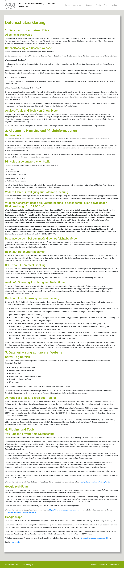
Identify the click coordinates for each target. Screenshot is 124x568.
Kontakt (114, 5)
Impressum (103, 565)
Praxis (98, 5)
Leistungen (77, 5)
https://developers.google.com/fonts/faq (64, 510)
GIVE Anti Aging (27, 565)
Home (67, 5)
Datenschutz (114, 565)
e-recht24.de (15, 542)
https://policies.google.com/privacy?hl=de (94, 482)
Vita (106, 5)
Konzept (89, 5)
